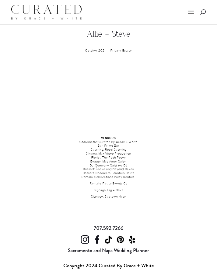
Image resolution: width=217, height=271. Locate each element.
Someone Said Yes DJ (111, 166)
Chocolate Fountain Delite (115, 173)
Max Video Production (115, 154)
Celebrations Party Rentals (114, 177)
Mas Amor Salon (115, 162)
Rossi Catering (116, 150)
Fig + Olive (115, 190)
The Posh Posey (114, 158)
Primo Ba (111, 146)
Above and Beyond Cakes (115, 169)
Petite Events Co (115, 184)
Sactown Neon (115, 197)
